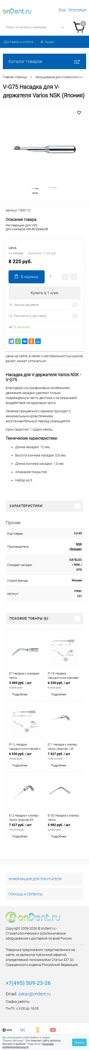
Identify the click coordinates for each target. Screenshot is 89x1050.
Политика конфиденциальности (28, 1045)
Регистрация (77, 9)
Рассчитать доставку (28, 316)
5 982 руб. (64, 827)
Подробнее (20, 694)
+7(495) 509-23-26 (28, 983)
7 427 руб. (64, 756)
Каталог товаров (44, 61)
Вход (62, 9)
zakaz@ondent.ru (34, 993)
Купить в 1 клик (44, 293)
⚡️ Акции (47, 42)
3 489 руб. (25, 685)
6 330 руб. (64, 685)
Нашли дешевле (24, 305)
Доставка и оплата (18, 42)
